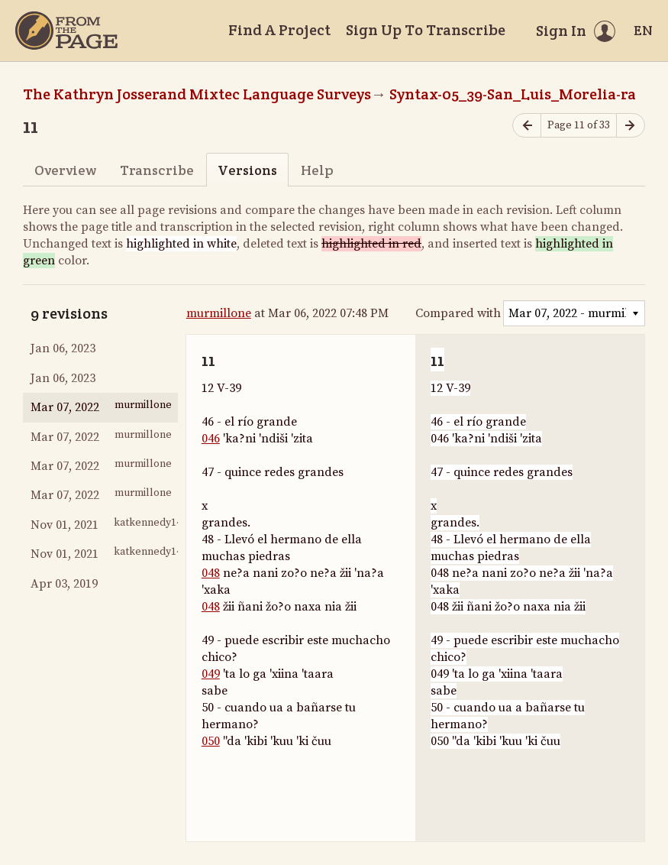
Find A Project (279, 30)
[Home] (66, 30)
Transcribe (157, 170)
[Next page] (630, 125)
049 (211, 674)
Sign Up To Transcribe (425, 30)
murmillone (218, 313)
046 (211, 438)
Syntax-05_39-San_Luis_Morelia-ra (512, 94)
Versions (247, 170)
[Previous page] (526, 125)
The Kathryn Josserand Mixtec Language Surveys (197, 94)
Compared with (458, 313)
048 (211, 573)
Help (317, 170)
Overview (65, 170)
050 (211, 741)
